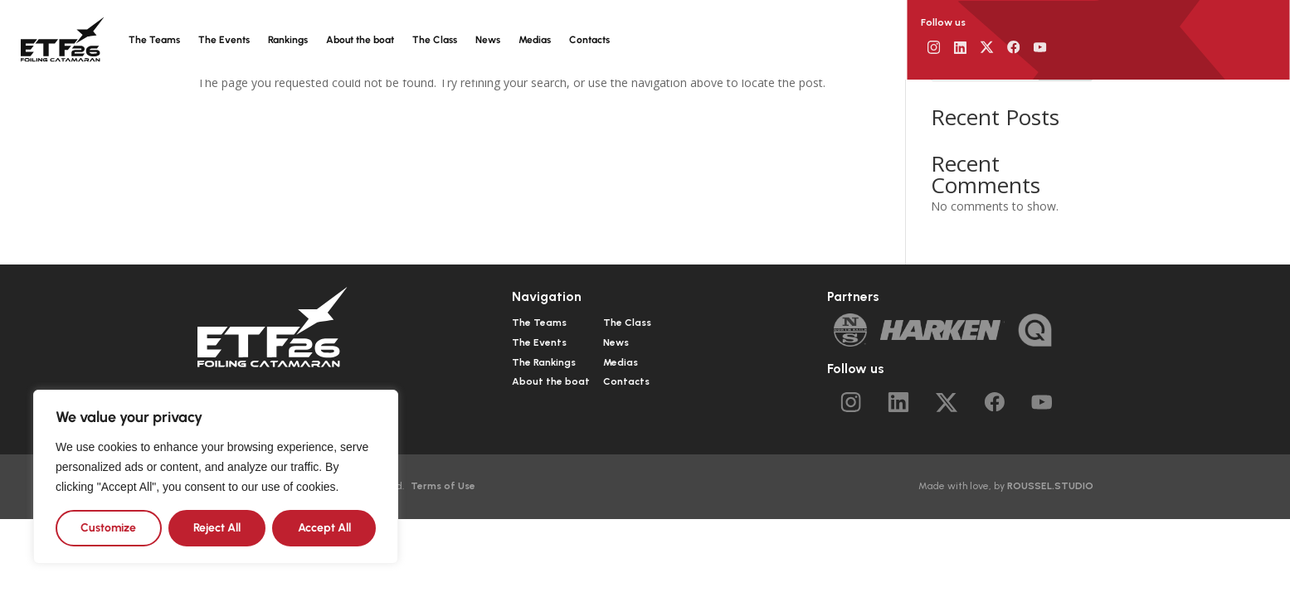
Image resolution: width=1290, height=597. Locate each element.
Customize (108, 528)
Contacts (589, 40)
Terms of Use (443, 486)
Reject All (217, 528)
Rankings (288, 40)
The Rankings (544, 362)
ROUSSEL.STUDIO (1050, 486)
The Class (434, 40)
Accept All (324, 528)
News (487, 40)
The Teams (154, 40)
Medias (534, 40)
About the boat (360, 40)
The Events (224, 40)
